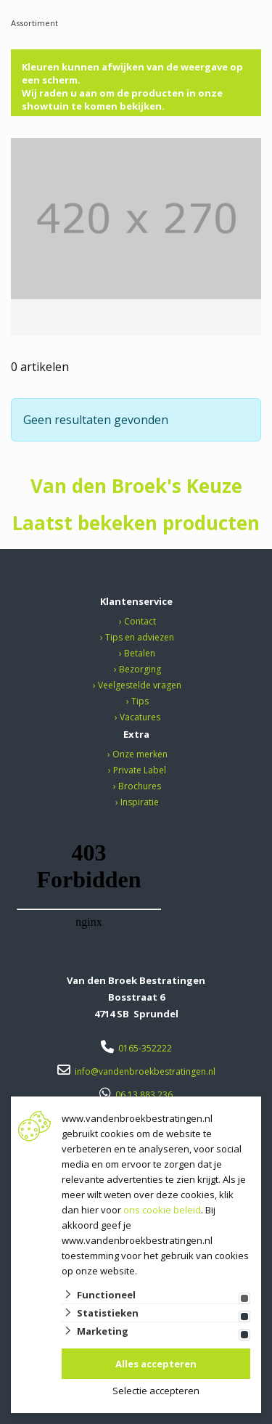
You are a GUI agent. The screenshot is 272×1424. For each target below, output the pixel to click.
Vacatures (140, 717)
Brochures (139, 786)
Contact (140, 621)
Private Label (139, 770)
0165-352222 (145, 1048)
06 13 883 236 (144, 1095)
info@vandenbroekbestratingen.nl (145, 1071)
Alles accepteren (156, 1363)
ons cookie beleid (162, 1209)
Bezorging (140, 669)
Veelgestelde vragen (139, 685)
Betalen (139, 653)
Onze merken (140, 754)
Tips (140, 701)
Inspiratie (139, 802)
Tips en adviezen (139, 637)
